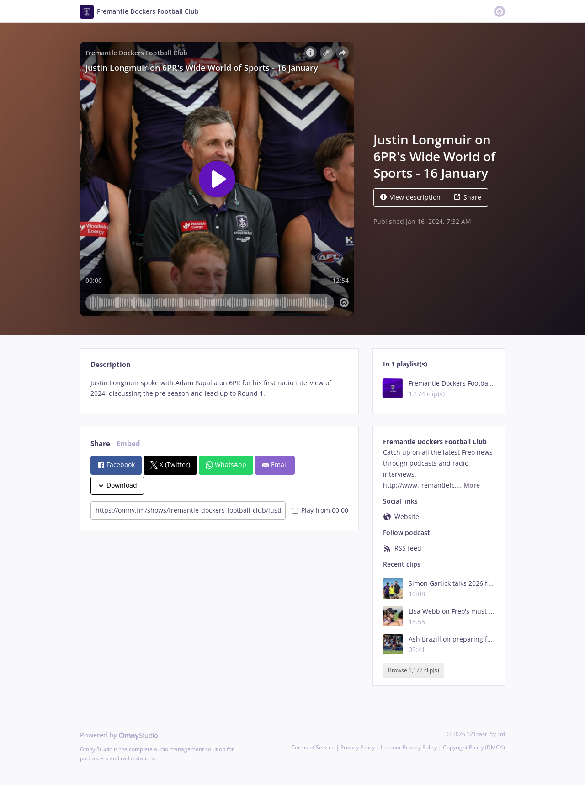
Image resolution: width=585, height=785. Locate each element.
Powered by (119, 735)
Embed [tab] (128, 443)
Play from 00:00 (320, 510)
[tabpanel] (219, 388)
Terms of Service (313, 747)
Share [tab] (100, 443)
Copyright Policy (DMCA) (474, 747)
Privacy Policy (357, 747)
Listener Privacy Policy (409, 747)
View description (410, 197)
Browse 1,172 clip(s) (413, 670)
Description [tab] (110, 364)
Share (467, 197)
